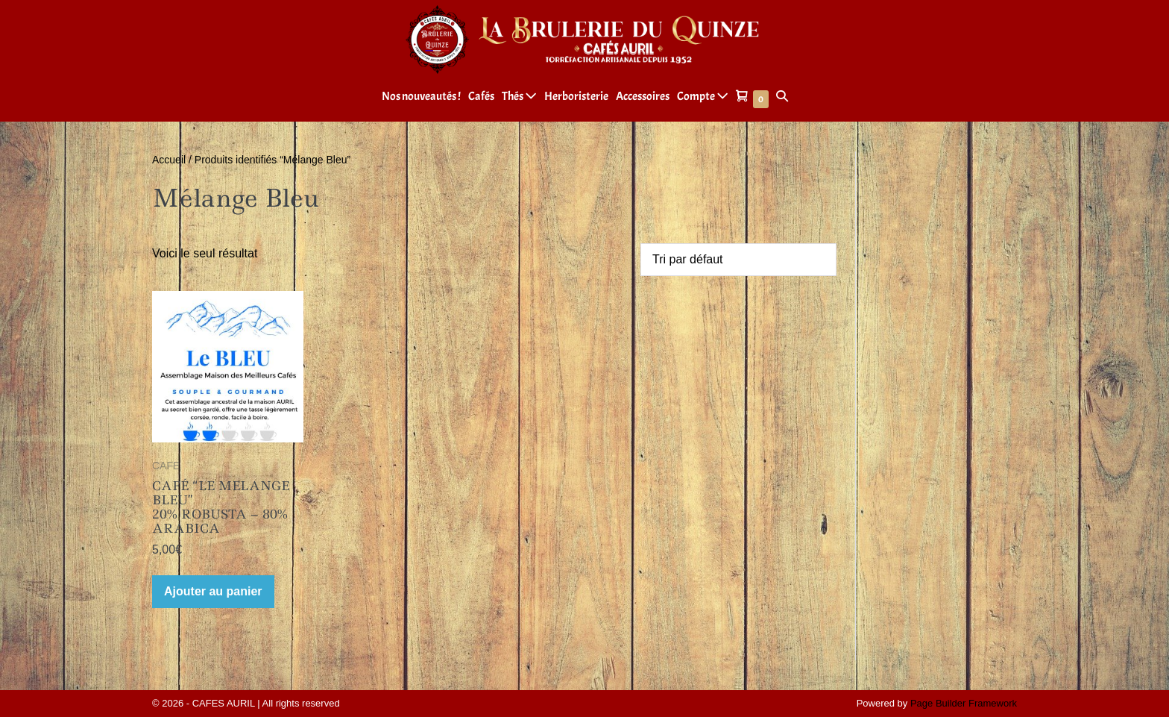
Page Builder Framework (963, 703)
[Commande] (738, 259)
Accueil (169, 160)
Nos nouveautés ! (421, 96)
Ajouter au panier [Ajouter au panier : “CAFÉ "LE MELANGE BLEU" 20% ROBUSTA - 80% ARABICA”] (213, 591)
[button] (782, 96)
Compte (702, 96)
